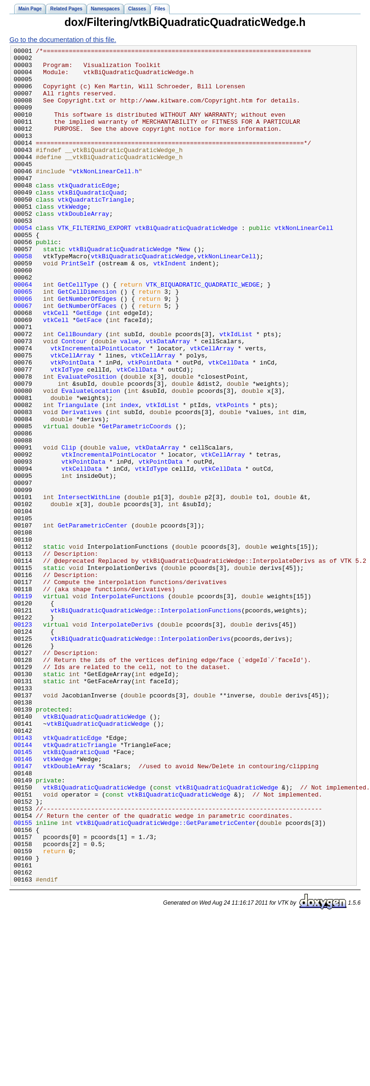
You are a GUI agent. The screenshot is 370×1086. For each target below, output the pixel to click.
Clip (68, 528)
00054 (23, 264)
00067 (23, 358)
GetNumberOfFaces (87, 358)
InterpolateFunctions (127, 706)
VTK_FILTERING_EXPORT (95, 264)
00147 (23, 910)
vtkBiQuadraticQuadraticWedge (186, 264)
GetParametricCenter (93, 621)
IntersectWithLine (89, 587)
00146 (23, 902)
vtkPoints (232, 477)
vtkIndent (169, 307)
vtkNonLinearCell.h (106, 196)
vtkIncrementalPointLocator (98, 409)
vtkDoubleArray (83, 247)
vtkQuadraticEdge (87, 213)
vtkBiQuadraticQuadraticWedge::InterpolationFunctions (145, 723)
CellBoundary (80, 392)
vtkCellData (228, 426)
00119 (23, 706)
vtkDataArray (168, 400)
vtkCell (56, 366)
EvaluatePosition (87, 443)
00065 (23, 341)
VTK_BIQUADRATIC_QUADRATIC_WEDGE (203, 332)
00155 (23, 978)
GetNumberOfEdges (87, 349)
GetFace (89, 375)
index (129, 477)
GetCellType (78, 332)
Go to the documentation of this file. (62, 39)
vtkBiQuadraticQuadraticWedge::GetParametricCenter (166, 978)
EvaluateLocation (90, 460)
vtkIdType (66, 434)
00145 (23, 893)
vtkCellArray (212, 409)
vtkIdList (235, 392)
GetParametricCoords (137, 502)
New (184, 290)
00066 (23, 349)
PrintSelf (77, 307)
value (129, 400)
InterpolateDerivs (122, 740)
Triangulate (78, 477)
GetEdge (89, 366)
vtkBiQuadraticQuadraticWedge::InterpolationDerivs (140, 757)
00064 (23, 332)
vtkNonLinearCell (303, 264)
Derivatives (81, 485)
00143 (23, 876)
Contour (74, 400)
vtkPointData (72, 426)
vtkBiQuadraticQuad (91, 222)
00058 (23, 298)
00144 (23, 885)
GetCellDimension (87, 341)
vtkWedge (72, 239)
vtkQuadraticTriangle (95, 230)
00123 (23, 740)
